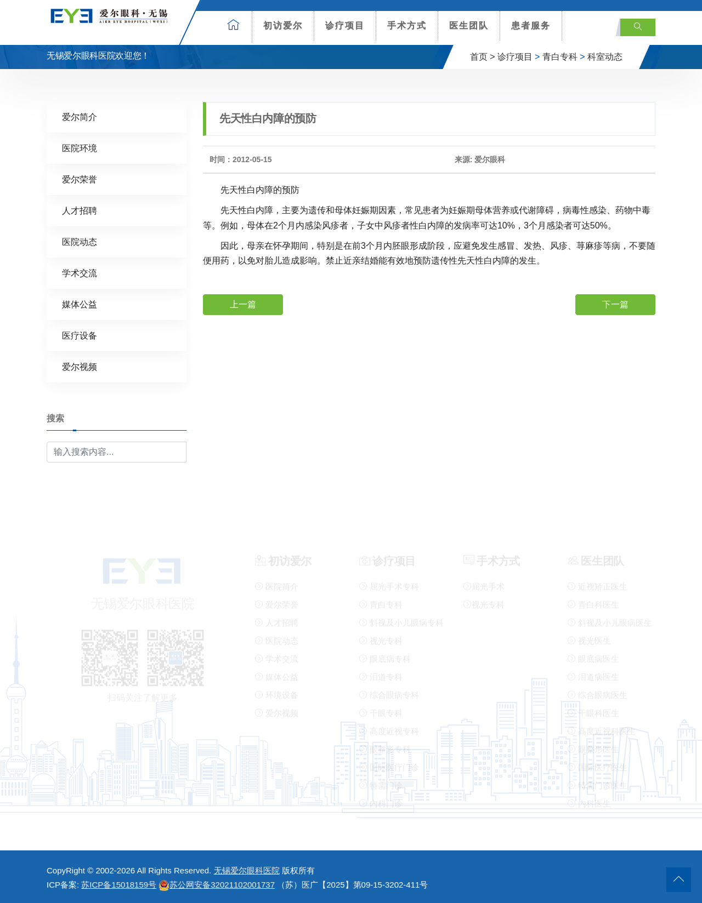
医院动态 (79, 242)
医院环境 (79, 148)
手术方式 (407, 25)
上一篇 (243, 304)
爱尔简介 (79, 117)
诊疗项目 (345, 25)
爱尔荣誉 (79, 179)
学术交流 (79, 273)
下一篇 (615, 304)
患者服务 (531, 25)
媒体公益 (79, 304)
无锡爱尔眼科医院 (247, 870)
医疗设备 (79, 335)
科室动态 (604, 56)
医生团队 (469, 25)
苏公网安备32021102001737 (216, 884)
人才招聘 (79, 210)
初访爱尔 (283, 25)
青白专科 (560, 56)
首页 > (482, 56)
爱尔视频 (79, 367)
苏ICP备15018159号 (118, 884)
